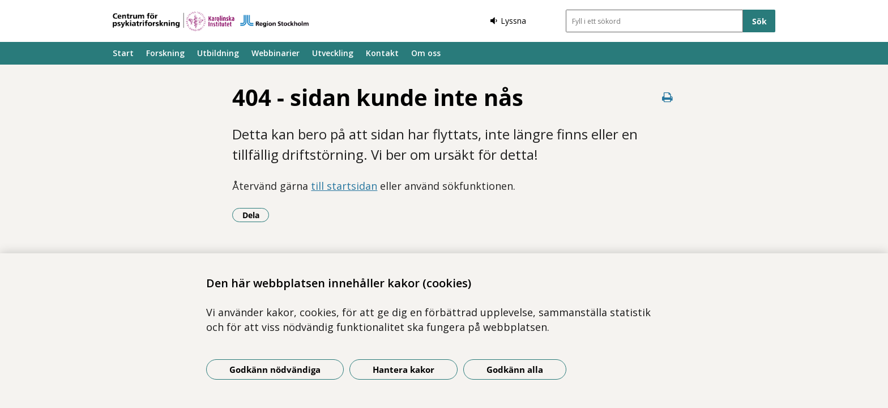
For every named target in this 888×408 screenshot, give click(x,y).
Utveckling (332, 53)
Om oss (426, 53)
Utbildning (218, 53)
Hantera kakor (403, 369)
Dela (256, 214)
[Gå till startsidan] (211, 21)
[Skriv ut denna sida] (668, 97)
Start (123, 53)
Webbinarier (275, 53)
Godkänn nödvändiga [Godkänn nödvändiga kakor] (275, 369)
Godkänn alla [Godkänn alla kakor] (514, 369)
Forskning (165, 53)
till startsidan (344, 186)
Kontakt (382, 53)
